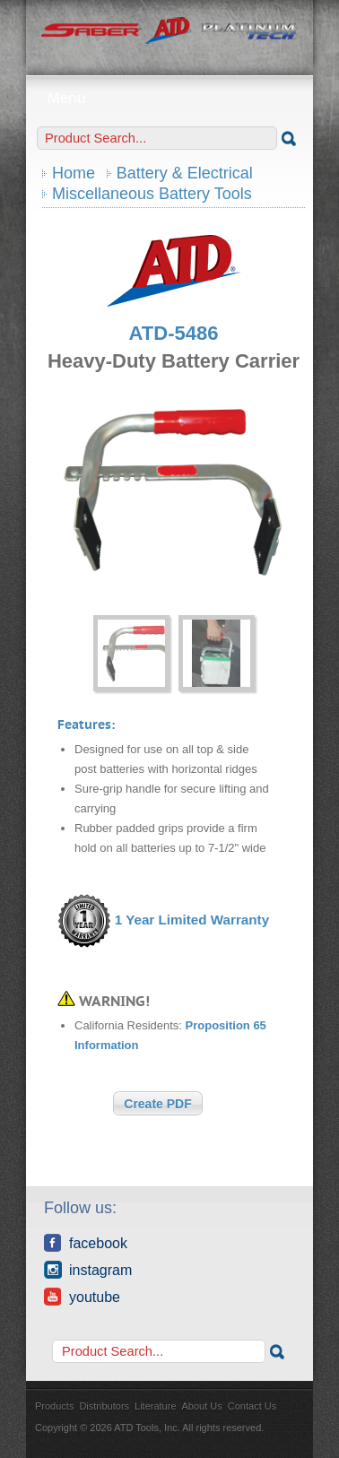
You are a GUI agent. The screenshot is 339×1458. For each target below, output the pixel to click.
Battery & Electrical (185, 173)
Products (54, 1406)
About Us (202, 1406)
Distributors (104, 1406)
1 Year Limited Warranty (192, 920)
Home (73, 173)
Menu (170, 98)
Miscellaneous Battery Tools (152, 194)
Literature (155, 1406)
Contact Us (252, 1406)
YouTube (82, 1297)
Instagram (88, 1270)
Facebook (85, 1243)
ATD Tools (169, 31)
